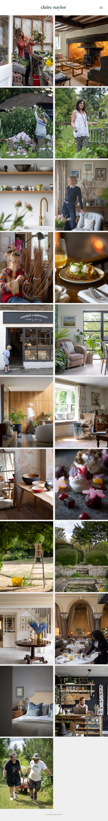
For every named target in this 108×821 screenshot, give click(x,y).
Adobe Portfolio (57, 814)
